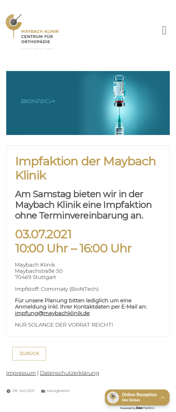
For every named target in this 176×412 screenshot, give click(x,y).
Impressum (21, 373)
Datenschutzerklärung (69, 373)
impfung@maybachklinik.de (52, 313)
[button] (137, 397)
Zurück (29, 353)
